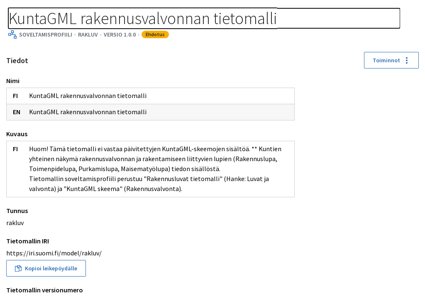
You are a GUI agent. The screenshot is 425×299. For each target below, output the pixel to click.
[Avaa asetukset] (411, 173)
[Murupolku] (133, 9)
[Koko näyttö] (411, 113)
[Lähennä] (411, 83)
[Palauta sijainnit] (411, 128)
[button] (240, 237)
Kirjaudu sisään (382, 16)
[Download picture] (411, 158)
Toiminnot (149, 90)
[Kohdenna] (411, 143)
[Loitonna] (411, 98)
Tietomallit (25, 9)
